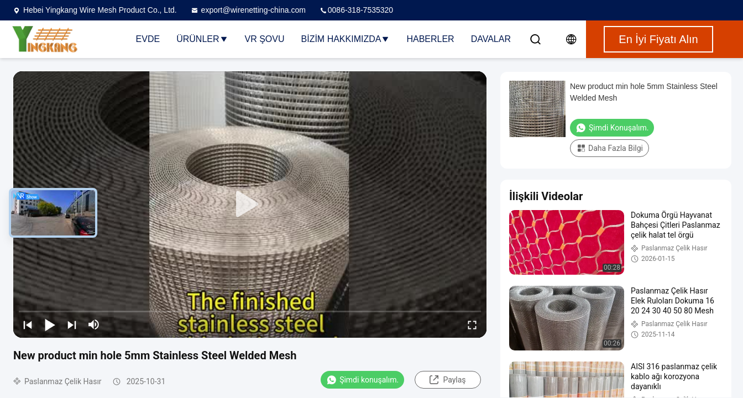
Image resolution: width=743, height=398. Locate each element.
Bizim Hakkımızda (345, 39)
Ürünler (202, 39)
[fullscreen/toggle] (472, 324)
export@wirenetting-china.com (248, 10)
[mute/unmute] (94, 324)
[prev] (28, 324)
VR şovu (265, 39)
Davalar (491, 39)
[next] (72, 324)
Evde (148, 39)
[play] (250, 204)
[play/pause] (50, 324)
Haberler (430, 39)
